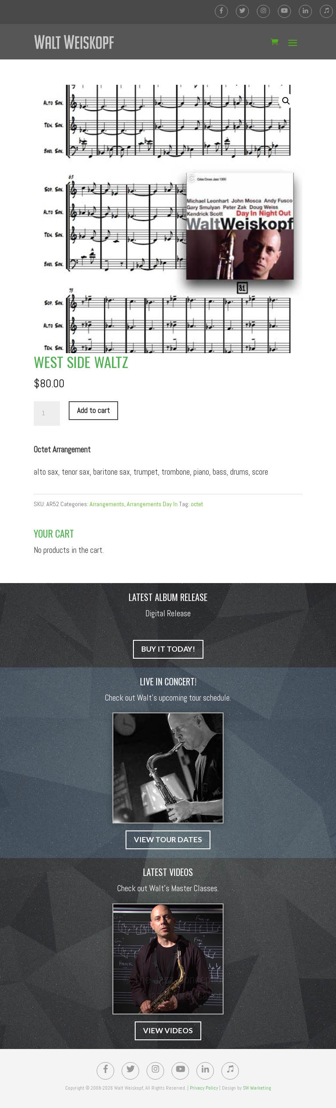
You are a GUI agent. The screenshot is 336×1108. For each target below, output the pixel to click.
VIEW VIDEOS (168, 1030)
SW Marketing (257, 1088)
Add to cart (93, 410)
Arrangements (107, 504)
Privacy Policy (204, 1088)
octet (197, 504)
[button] (286, 101)
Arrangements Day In (152, 504)
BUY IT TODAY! (168, 648)
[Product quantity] (47, 413)
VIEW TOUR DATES (168, 839)
